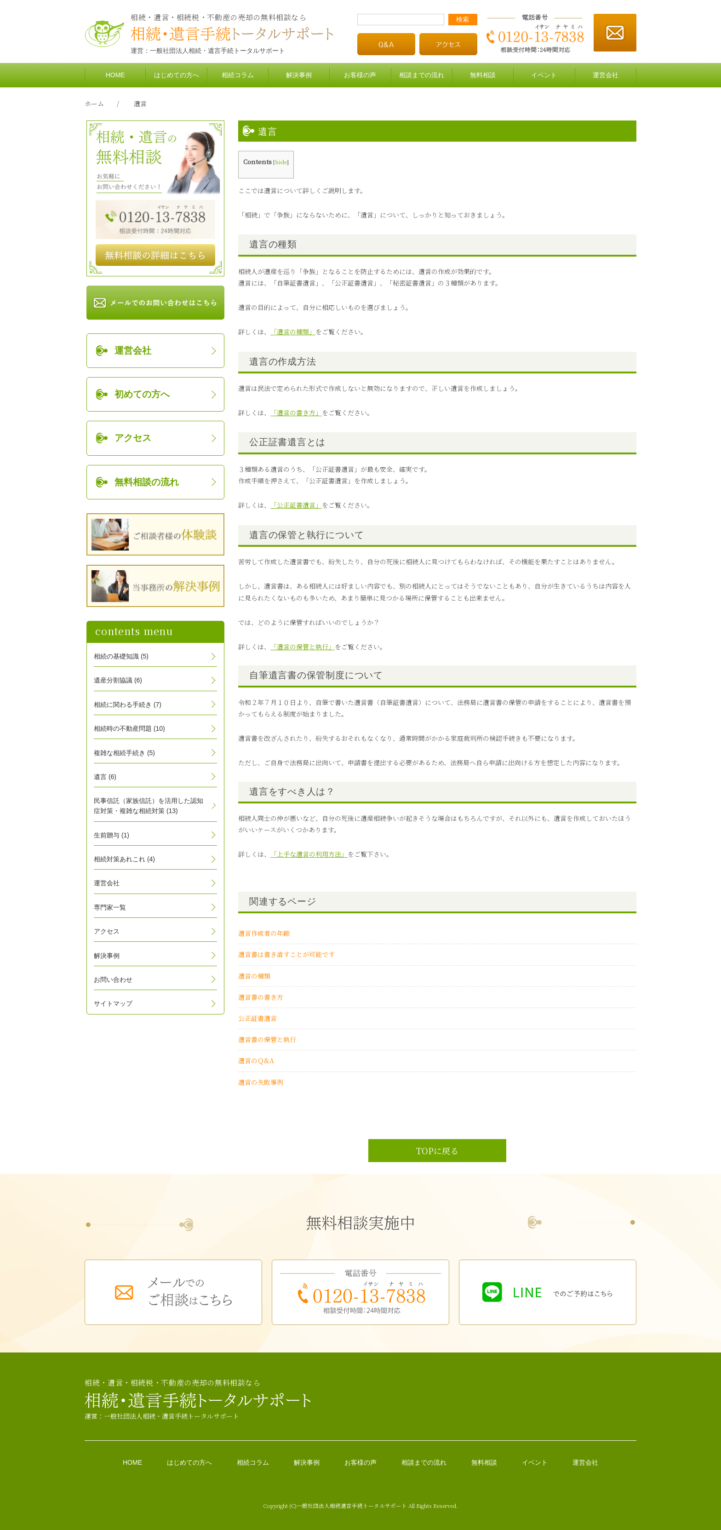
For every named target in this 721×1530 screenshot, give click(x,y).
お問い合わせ (113, 979)
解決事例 (299, 75)
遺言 (140, 103)
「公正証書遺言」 (296, 505)
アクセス (132, 438)
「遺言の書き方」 (296, 412)
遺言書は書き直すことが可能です (286, 954)
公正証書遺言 (257, 1018)
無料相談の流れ (146, 482)
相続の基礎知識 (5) (121, 656)
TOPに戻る (437, 1151)
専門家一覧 (110, 907)
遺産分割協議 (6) (118, 680)
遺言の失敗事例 (260, 1082)
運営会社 (605, 75)
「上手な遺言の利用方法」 (309, 854)
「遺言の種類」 (292, 331)
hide (281, 162)
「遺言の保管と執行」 (302, 646)
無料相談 (483, 75)
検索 (462, 19)
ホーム (94, 103)
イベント (544, 75)
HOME (115, 75)
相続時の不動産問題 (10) (129, 728)
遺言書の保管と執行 (267, 1039)
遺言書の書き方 (260, 997)
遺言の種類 (254, 975)
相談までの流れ (421, 75)
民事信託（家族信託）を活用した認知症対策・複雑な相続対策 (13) (148, 805)
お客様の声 (360, 75)
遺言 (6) (105, 776)
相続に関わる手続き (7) (127, 704)
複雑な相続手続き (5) (124, 752)
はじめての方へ (176, 75)
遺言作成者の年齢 (264, 933)
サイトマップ (113, 1003)
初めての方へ (142, 394)
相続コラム (238, 75)
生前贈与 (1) (111, 835)
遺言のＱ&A (256, 1060)
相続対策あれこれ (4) (124, 859)
